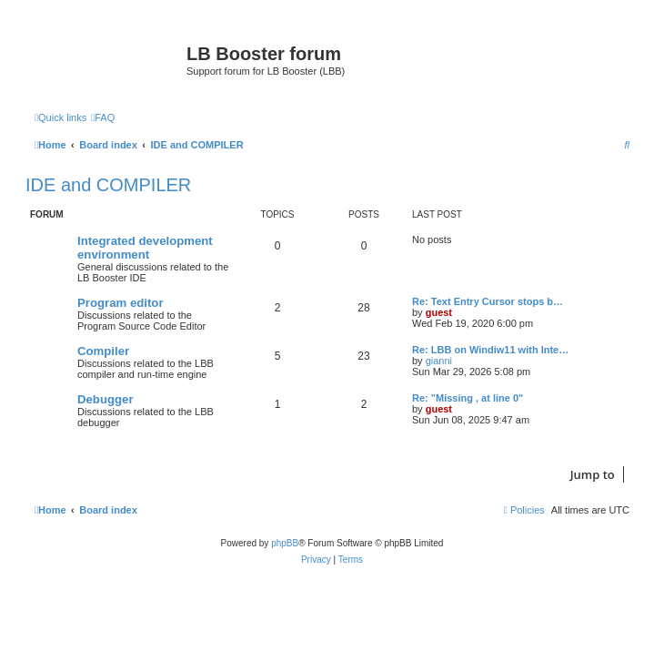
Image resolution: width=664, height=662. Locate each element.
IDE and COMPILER (108, 185)
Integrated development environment (145, 247)
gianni (439, 360)
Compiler (103, 351)
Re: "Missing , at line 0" (467, 397)
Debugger (105, 399)
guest (439, 312)
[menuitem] (103, 117)
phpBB (284, 543)
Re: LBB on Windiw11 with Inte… (490, 349)
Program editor (120, 303)
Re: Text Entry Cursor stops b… (487, 301)
